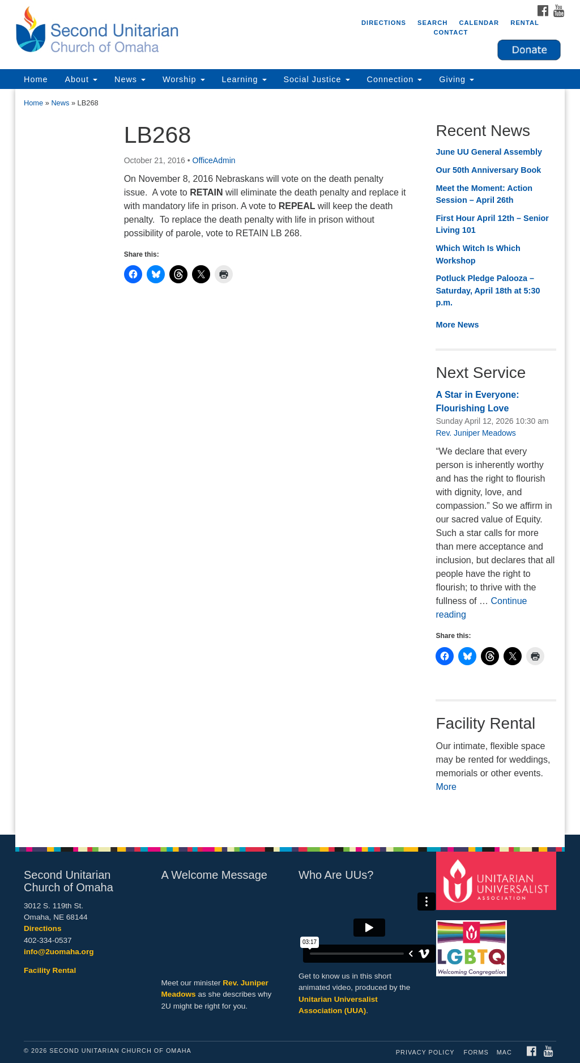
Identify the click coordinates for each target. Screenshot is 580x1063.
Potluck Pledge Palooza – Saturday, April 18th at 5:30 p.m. (488, 290)
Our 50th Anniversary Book (488, 170)
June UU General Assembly (488, 151)
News (130, 79)
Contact (450, 32)
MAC (504, 1052)
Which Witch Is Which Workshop (478, 254)
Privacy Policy (425, 1052)
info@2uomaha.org (59, 951)
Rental (524, 22)
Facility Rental (50, 970)
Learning (244, 79)
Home (36, 79)
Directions (383, 22)
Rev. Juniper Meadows (475, 432)
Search (432, 22)
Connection (395, 79)
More (446, 787)
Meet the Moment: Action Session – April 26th (484, 194)
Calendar (479, 22)
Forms (476, 1052)
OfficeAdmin (214, 160)
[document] (290, 461)
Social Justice (317, 79)
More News (457, 324)
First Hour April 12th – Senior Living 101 (492, 224)
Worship (184, 79)
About (81, 79)
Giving (456, 79)
